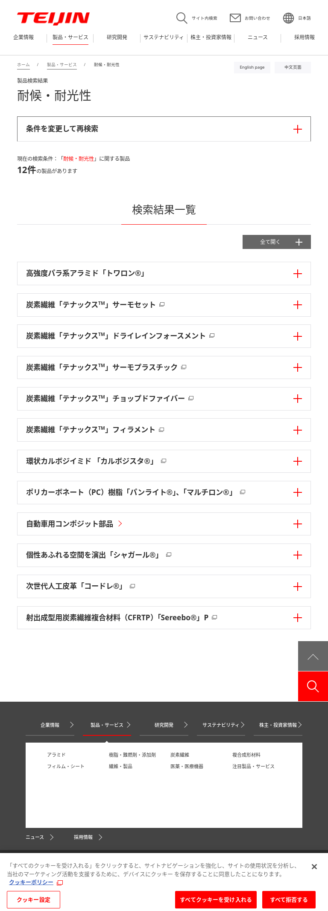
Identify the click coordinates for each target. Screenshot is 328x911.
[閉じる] (314, 872)
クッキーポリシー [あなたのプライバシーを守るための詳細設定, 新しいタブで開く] (31, 888)
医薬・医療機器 (186, 766)
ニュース (35, 837)
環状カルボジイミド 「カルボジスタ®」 (92, 461)
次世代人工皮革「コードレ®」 (76, 586)
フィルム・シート (66, 766)
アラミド (56, 755)
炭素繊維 (179, 755)
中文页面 (293, 67)
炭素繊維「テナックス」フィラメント (90, 429)
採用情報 (83, 837)
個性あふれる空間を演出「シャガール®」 (94, 555)
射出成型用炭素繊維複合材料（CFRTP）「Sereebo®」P (117, 617)
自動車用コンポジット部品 (69, 524)
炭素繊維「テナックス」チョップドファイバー (105, 398)
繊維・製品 (120, 766)
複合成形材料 (246, 755)
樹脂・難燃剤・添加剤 (132, 755)
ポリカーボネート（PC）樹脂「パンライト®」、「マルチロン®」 (131, 492)
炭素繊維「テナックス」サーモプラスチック (102, 367)
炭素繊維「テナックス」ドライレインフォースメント (116, 336)
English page (252, 67)
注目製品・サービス (253, 766)
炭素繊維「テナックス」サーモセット (91, 304)
